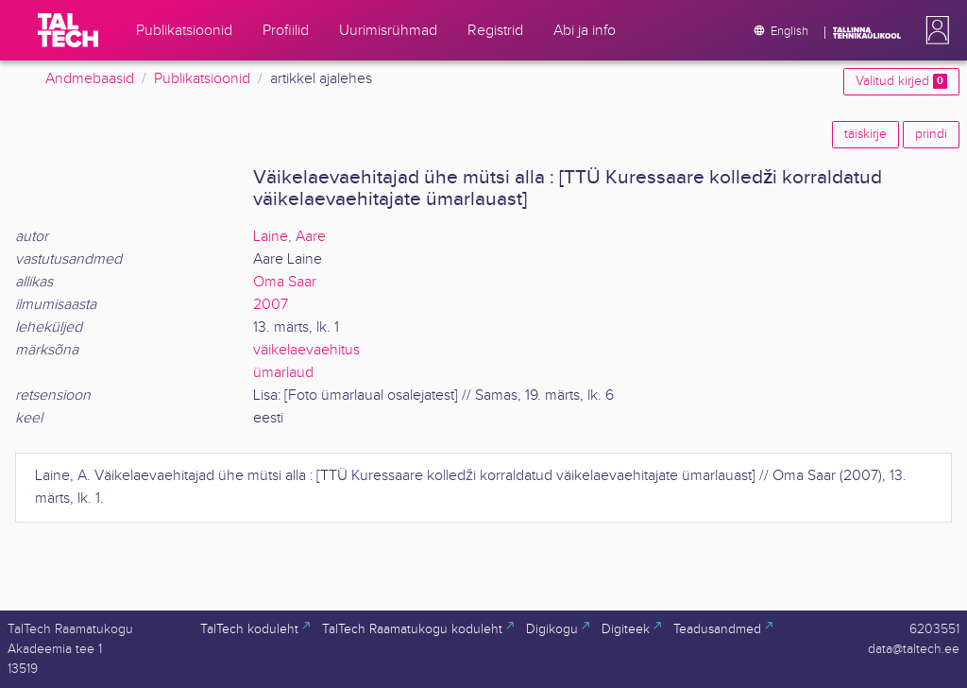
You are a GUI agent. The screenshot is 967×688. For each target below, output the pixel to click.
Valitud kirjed (901, 81)
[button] (933, 30)
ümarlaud (283, 373)
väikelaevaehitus (306, 350)
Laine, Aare (289, 237)
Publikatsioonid (202, 79)
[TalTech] (68, 30)
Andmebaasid (89, 79)
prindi (931, 134)
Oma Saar (284, 282)
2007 (270, 305)
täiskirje (865, 134)
